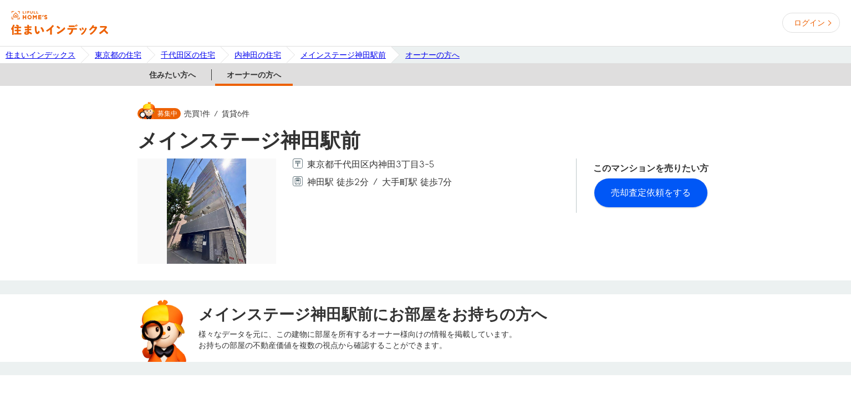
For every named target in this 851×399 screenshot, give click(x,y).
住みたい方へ (172, 74)
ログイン (809, 22)
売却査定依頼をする (651, 192)
